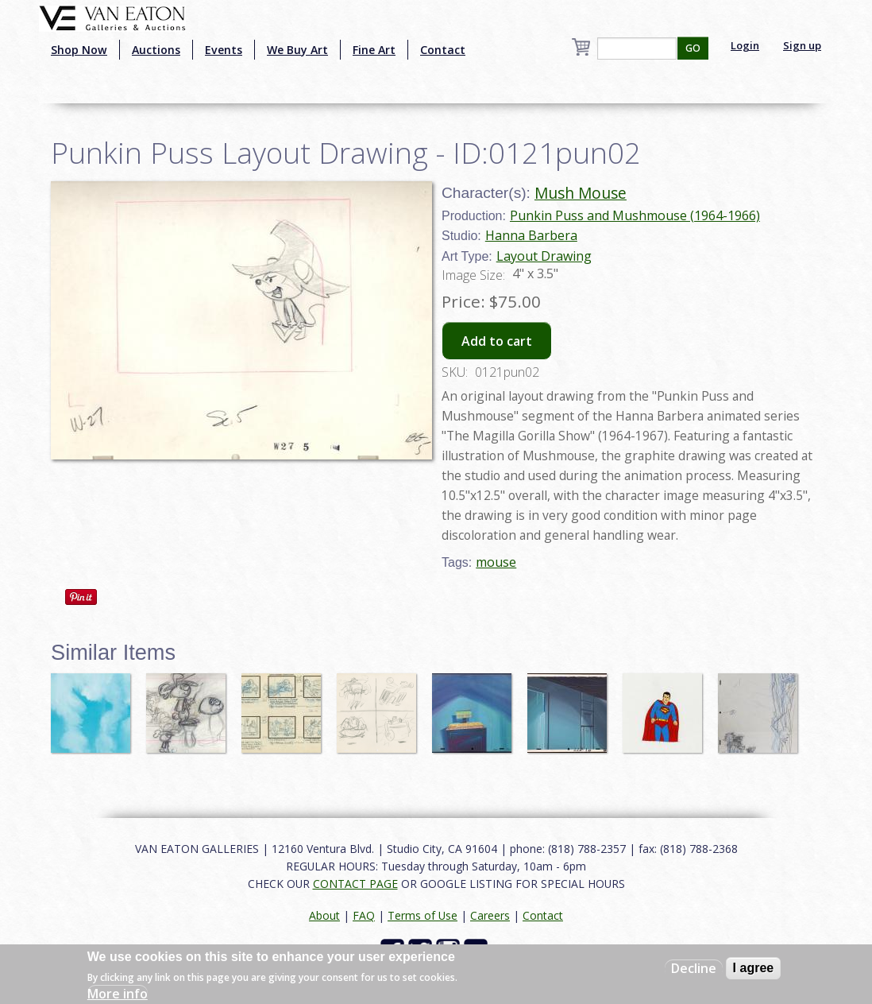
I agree (753, 968)
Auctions (156, 49)
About (324, 915)
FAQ (364, 915)
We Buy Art (297, 49)
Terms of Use (422, 915)
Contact (442, 49)
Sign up (802, 45)
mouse (496, 562)
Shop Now (79, 49)
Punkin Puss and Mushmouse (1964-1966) (635, 215)
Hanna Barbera (531, 235)
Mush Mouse (580, 193)
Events (223, 49)
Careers (490, 915)
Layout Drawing (544, 256)
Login (745, 45)
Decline (693, 968)
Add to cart (496, 341)
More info (117, 993)
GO (692, 48)
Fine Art (374, 49)
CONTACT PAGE (355, 883)
